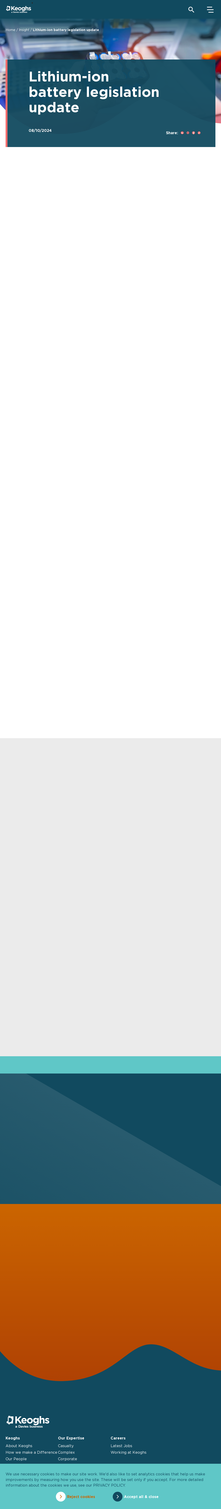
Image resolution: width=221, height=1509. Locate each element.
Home (10, 30)
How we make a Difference (31, 1452)
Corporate (67, 1459)
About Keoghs (19, 1446)
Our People (16, 1459)
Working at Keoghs (128, 1452)
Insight (24, 30)
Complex (66, 1452)
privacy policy (109, 1485)
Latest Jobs (121, 1446)
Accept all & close (141, 1497)
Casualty (66, 1446)
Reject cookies (81, 1497)
